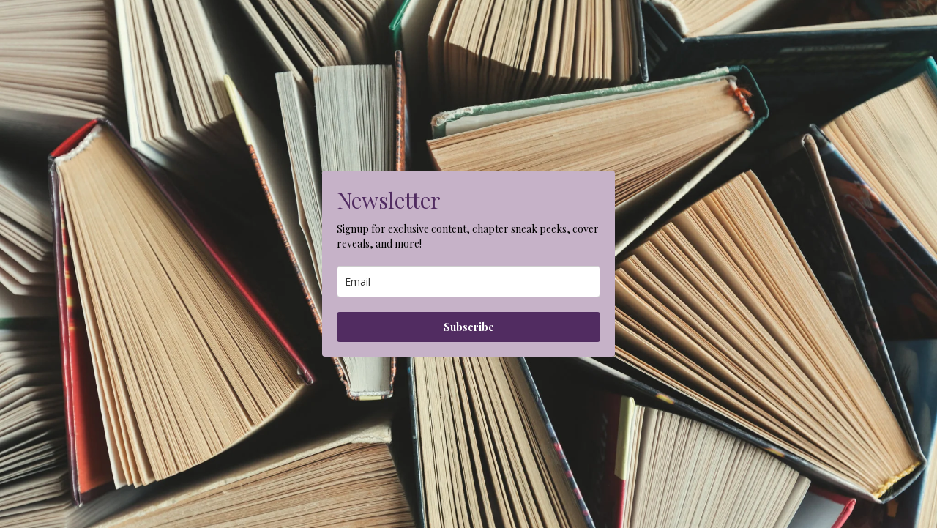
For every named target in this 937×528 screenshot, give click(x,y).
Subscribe (469, 327)
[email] (468, 281)
